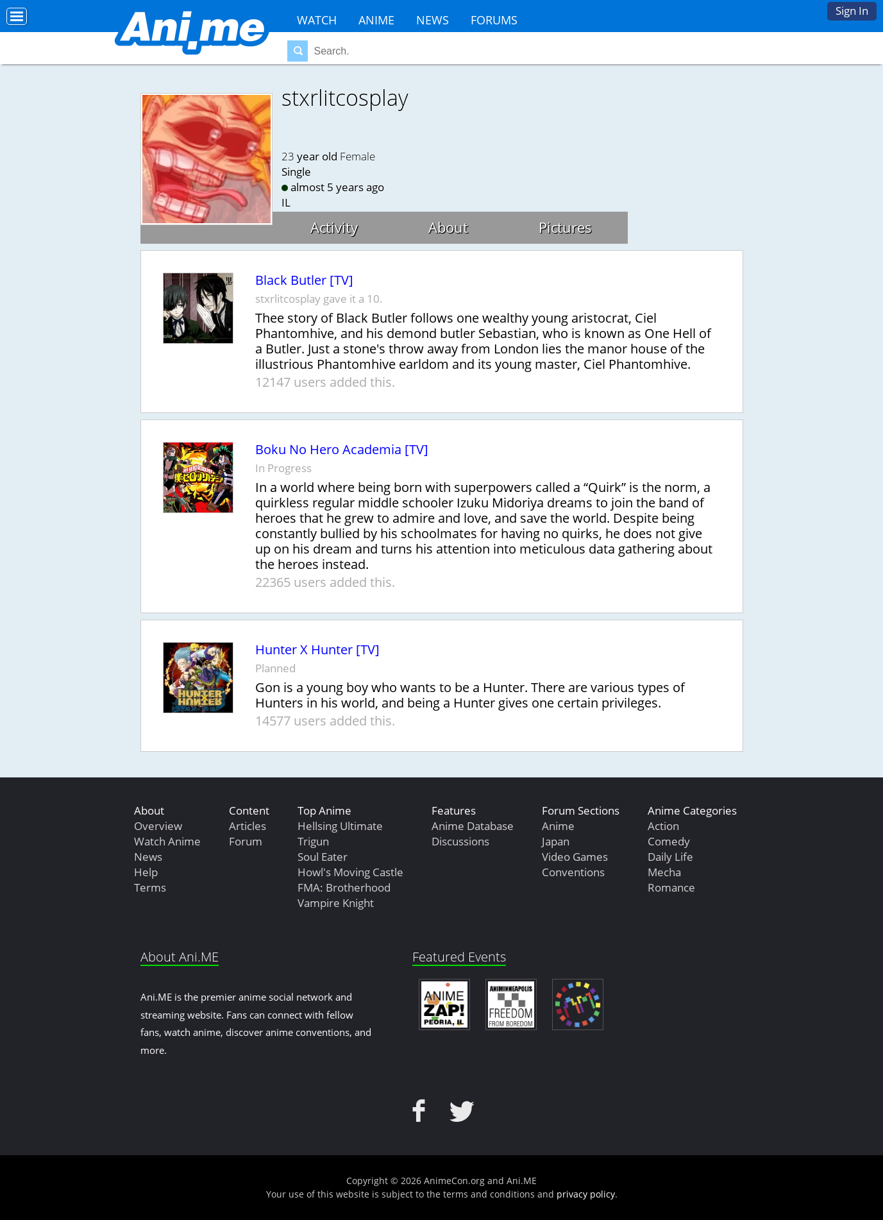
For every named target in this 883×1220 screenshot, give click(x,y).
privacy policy (586, 1194)
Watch (317, 20)
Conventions (573, 872)
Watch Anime (167, 841)
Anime (376, 20)
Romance (671, 887)
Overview (158, 825)
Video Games (575, 856)
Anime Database (473, 825)
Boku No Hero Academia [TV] (341, 450)
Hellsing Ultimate (340, 825)
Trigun (313, 841)
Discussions (460, 841)
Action (663, 825)
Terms (150, 887)
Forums (494, 20)
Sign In (852, 10)
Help (146, 872)
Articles (247, 825)
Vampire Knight (336, 902)
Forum (245, 841)
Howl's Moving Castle (350, 872)
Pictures (565, 227)
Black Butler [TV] (304, 281)
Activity (334, 227)
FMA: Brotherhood (344, 887)
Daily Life (670, 856)
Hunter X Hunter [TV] (317, 650)
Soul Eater (323, 856)
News (432, 20)
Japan (555, 841)
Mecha (664, 872)
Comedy (669, 841)
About (448, 227)
